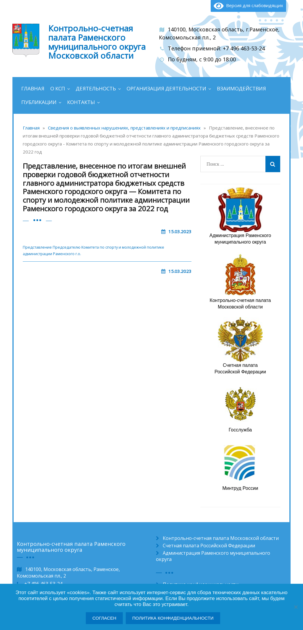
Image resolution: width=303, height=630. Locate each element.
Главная (32, 88)
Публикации (39, 102)
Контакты (81, 102)
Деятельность (96, 88)
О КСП (57, 88)
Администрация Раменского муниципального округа (213, 556)
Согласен (104, 618)
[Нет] (296, 607)
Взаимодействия (241, 88)
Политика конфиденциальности (173, 618)
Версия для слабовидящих (248, 5)
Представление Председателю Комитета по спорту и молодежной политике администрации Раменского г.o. (93, 250)
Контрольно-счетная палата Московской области (221, 538)
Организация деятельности (166, 88)
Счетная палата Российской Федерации (209, 545)
